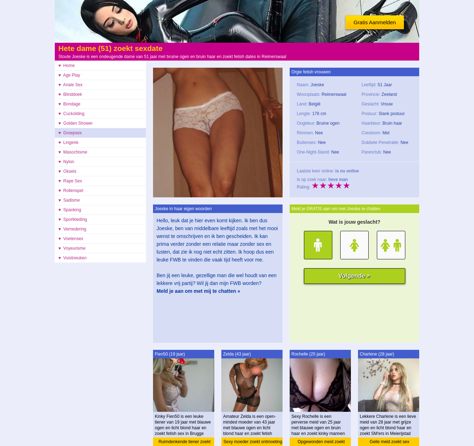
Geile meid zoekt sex (389, 441)
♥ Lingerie (68, 142)
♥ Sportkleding (72, 219)
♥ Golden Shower (75, 123)
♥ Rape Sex (70, 180)
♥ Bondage (69, 104)
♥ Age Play (69, 75)
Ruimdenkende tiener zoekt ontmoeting (184, 442)
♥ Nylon (66, 161)
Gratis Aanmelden (374, 22)
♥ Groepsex (70, 132)
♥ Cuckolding (71, 113)
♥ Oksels (67, 171)
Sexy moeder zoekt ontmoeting (252, 441)
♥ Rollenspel (70, 190)
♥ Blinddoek (70, 94)
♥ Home (66, 65)
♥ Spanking (69, 209)
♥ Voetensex (70, 238)
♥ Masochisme (72, 152)
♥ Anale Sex (70, 84)
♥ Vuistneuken (72, 257)
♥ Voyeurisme (72, 248)
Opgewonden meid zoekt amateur (321, 442)
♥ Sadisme (69, 200)
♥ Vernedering (72, 229)
